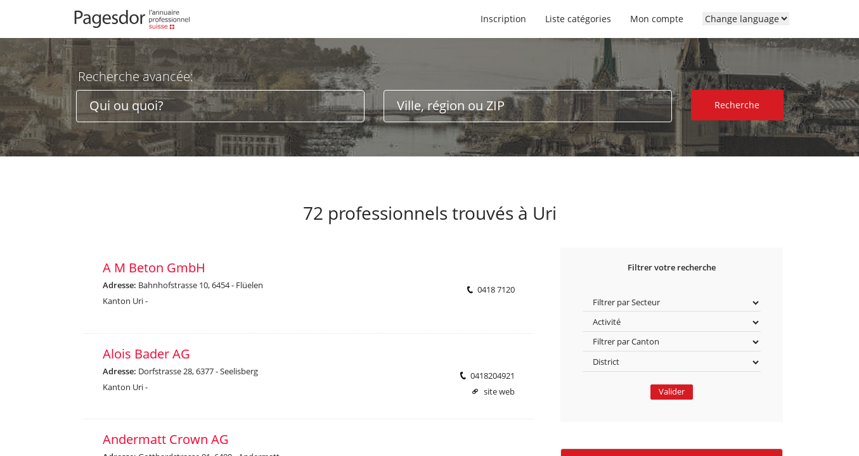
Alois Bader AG (146, 353)
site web (499, 391)
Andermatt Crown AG (166, 439)
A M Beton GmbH (154, 267)
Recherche (736, 105)
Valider (672, 391)
